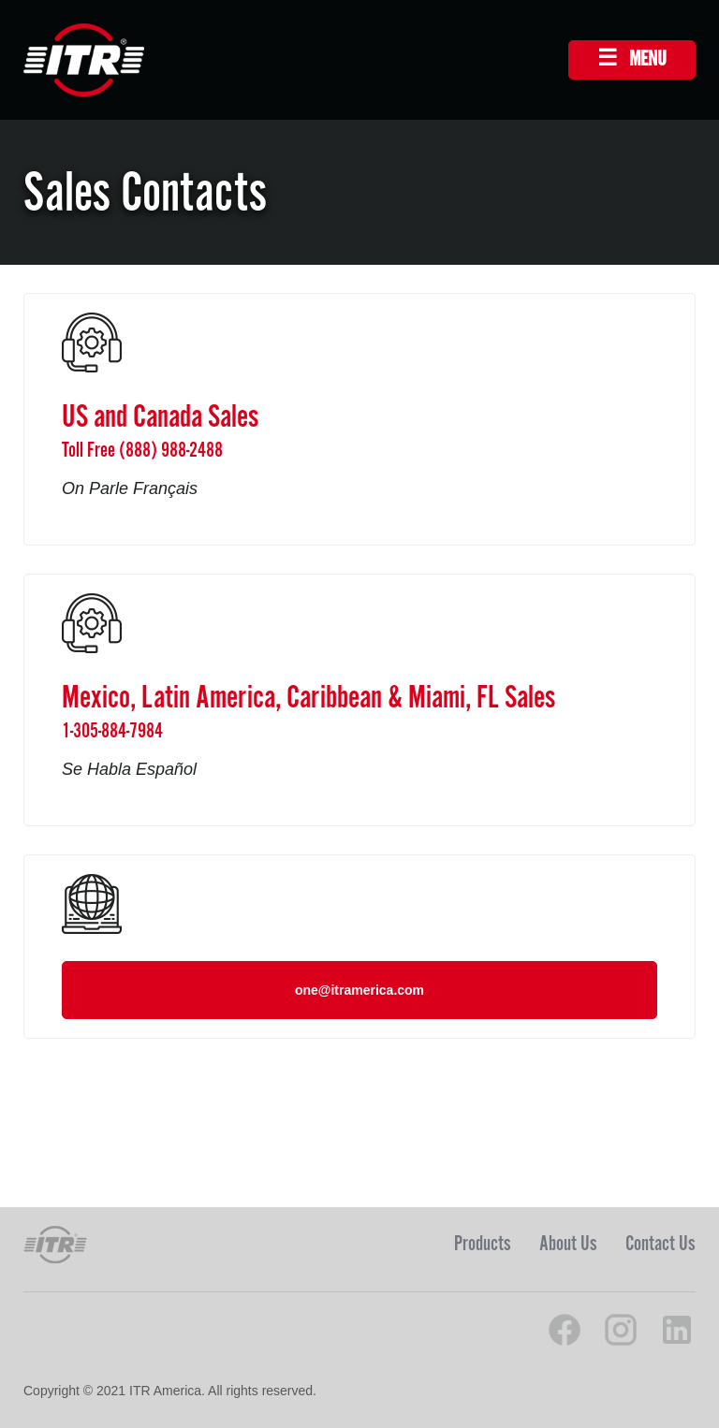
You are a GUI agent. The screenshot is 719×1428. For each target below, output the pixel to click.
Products (482, 1244)
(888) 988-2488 (171, 450)
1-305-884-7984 (112, 731)
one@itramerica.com (359, 990)
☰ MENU (632, 59)
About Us (568, 1244)
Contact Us (660, 1244)
